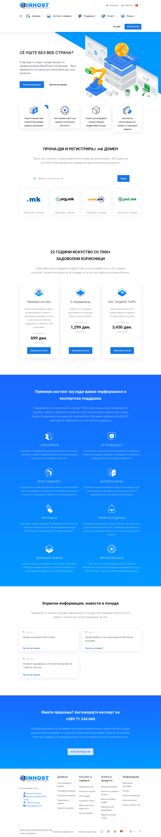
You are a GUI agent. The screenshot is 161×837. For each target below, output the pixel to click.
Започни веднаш (31, 84)
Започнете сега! (38, 350)
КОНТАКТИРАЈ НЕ (80, 751)
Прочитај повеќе (57, 84)
